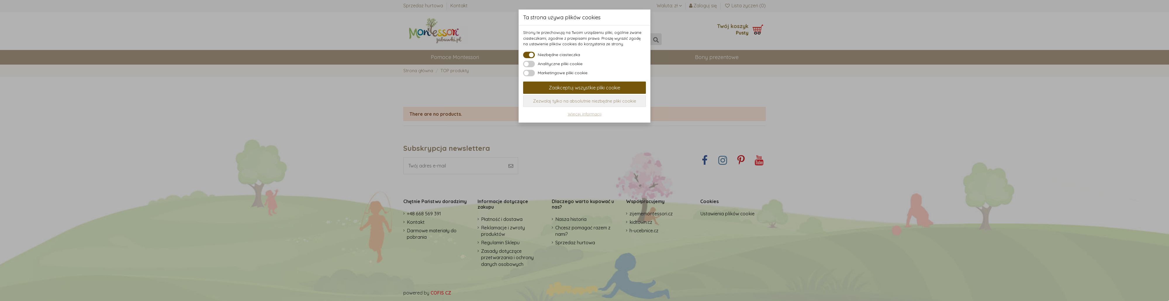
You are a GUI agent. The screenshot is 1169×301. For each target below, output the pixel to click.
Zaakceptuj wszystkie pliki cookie (584, 88)
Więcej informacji (584, 114)
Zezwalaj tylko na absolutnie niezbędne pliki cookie (584, 101)
